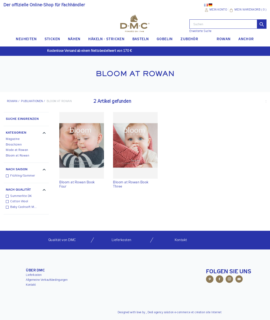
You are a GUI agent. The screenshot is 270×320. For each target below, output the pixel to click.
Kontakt (31, 285)
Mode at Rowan (17, 150)
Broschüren (14, 144)
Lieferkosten (34, 275)
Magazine (13, 139)
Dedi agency (155, 312)
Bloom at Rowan (17, 155)
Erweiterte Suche (200, 31)
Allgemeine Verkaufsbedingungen (47, 280)
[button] (26, 133)
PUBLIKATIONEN (32, 101)
